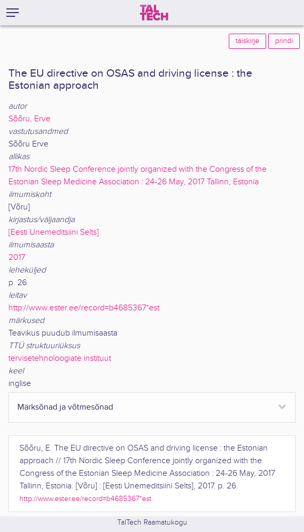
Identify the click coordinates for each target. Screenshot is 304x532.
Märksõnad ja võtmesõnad (65, 407)
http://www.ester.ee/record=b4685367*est (83, 308)
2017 (16, 258)
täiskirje (247, 41)
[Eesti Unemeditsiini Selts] (53, 232)
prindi (284, 41)
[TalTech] (154, 12)
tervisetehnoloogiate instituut (59, 358)
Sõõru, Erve (29, 119)
